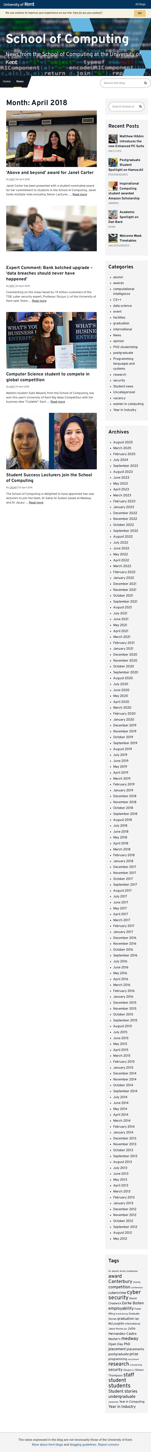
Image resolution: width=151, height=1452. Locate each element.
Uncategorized (124, 392)
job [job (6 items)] (125, 1329)
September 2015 (125, 1021)
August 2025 (123, 442)
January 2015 (123, 1068)
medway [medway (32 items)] (129, 1339)
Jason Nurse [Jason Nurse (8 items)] (115, 1329)
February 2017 (123, 926)
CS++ (117, 300)
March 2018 (121, 849)
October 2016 (123, 950)
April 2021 (120, 631)
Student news (123, 387)
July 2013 (120, 1168)
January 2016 (123, 997)
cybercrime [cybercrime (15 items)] (117, 1293)
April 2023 (121, 489)
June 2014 (121, 1103)
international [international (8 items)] (132, 1324)
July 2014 (120, 1097)
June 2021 (120, 619)
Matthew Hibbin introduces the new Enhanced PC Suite (126, 141)
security (119, 381)
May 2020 (120, 696)
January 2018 (123, 861)
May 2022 (120, 554)
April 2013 (120, 1186)
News (20, 81)
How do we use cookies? (87, 13)
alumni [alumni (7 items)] (115, 1271)
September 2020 (125, 672)
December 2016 (124, 938)
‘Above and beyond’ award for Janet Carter (50, 173)
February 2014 (124, 1127)
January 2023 (123, 507)
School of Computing (67, 39)
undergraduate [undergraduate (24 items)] (122, 1396)
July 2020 (120, 684)
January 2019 (123, 790)
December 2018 (124, 796)
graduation (121, 323)
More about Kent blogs (47, 1444)
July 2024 (120, 460)
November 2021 (124, 590)
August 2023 (123, 472)
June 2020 (121, 690)
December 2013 (124, 1139)
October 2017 (123, 879)
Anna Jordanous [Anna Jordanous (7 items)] (129, 1271)
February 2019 (124, 784)
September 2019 (125, 743)
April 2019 (120, 773)
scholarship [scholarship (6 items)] (136, 1365)
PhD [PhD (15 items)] (127, 1344)
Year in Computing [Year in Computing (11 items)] (131, 1402)
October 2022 (123, 525)
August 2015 (122, 1026)
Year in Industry (124, 410)
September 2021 (125, 602)
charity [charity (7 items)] (137, 1282)
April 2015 (120, 1050)
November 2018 (124, 802)
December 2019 (124, 725)
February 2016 (124, 991)
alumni (118, 277)
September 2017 (125, 885)
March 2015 (122, 1056)
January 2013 (123, 1203)
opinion (118, 341)
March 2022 (122, 566)
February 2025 (124, 454)
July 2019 (120, 755)
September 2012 (125, 1227)
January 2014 (123, 1133)
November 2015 (125, 1009)
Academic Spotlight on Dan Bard (123, 217)
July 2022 (120, 543)
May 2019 (120, 767)
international (122, 329)
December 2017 (124, 867)
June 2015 (121, 1038)
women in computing (128, 404)
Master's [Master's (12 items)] (114, 1339)
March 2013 (121, 1192)
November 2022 (125, 519)
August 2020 (123, 678)
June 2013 (120, 1174)
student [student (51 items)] (117, 1380)
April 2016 (120, 979)
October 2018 (123, 808)
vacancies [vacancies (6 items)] (113, 1402)
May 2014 (120, 1109)
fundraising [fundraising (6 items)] (122, 1313)
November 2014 (125, 1080)
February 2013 (124, 1198)
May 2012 (120, 1239)
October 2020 (123, 666)
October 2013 (123, 1150)
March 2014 (122, 1121)
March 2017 (121, 920)
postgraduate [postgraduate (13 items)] (118, 1354)
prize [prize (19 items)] (134, 1354)
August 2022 (123, 537)
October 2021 (123, 596)
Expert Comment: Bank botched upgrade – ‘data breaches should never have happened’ (49, 273)
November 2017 (124, 873)
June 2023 (121, 478)
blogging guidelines (83, 1444)
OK (140, 13)
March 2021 (121, 637)
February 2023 (124, 501)
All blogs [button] (140, 4)
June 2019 (120, 761)
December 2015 (125, 1003)
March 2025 (122, 448)
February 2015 (124, 1062)
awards (118, 283)
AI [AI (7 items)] (109, 1271)
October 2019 (123, 737)
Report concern (108, 1444)
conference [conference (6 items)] (137, 1287)
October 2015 (123, 1015)
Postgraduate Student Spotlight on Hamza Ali (125, 165)
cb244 (13, 487)
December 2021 (124, 584)
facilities (119, 318)
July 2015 (120, 1032)
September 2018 (125, 814)
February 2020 (124, 714)
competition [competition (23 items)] (119, 1287)
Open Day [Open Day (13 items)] (115, 1344)
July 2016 (120, 962)
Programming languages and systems (124, 364)
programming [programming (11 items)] (117, 1359)
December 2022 (125, 513)
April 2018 (120, 844)
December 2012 (124, 1209)
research (119, 375)
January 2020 (123, 720)
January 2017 (123, 932)
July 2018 (120, 826)
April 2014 (120, 1115)
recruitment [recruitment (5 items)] (133, 1359)
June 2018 (120, 832)
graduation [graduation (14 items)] (125, 1319)
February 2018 (124, 855)
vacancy (119, 398)
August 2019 (122, 749)
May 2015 (120, 1044)
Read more (80, 194)
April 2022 (121, 560)
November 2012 (124, 1215)
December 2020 (125, 655)
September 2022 (125, 531)
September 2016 (125, 956)
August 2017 (122, 891)
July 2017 (120, 897)
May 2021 (120, 625)
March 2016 (121, 985)
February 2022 (124, 572)
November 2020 (125, 661)
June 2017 (120, 903)
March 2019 (121, 779)
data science (122, 306)
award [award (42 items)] (115, 1276)
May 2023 (120, 484)
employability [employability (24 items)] (121, 1308)
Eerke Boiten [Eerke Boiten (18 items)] (133, 1303)
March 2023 (122, 495)
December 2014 (125, 1074)
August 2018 (122, 820)
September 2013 (125, 1156)
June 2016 (120, 967)
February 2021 (124, 643)
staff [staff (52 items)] (128, 1375)
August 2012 (122, 1233)
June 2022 (121, 548)
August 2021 (122, 607)
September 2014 (125, 1091)
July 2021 (120, 613)
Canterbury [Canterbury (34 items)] (120, 1282)
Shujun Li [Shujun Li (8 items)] (128, 1370)
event (117, 312)
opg (11, 179)
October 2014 (123, 1085)
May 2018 (120, 838)
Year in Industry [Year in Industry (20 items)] (122, 1406)
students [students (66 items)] (119, 1386)
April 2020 (121, 702)
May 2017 (120, 908)
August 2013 (122, 1162)
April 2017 (120, 914)
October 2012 (123, 1221)
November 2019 (124, 731)
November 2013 (124, 1144)
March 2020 (122, 708)
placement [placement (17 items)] (117, 1349)
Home (7, 81)
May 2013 (120, 1180)
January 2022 (123, 578)
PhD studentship (125, 347)
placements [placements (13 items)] (135, 1349)
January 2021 (123, 649)
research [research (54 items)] (118, 1364)
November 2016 (124, 944)
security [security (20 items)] (115, 1369)
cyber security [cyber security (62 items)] (124, 1295)
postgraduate (123, 353)
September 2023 (125, 466)
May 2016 (120, 973)
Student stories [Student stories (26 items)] (122, 1391)
